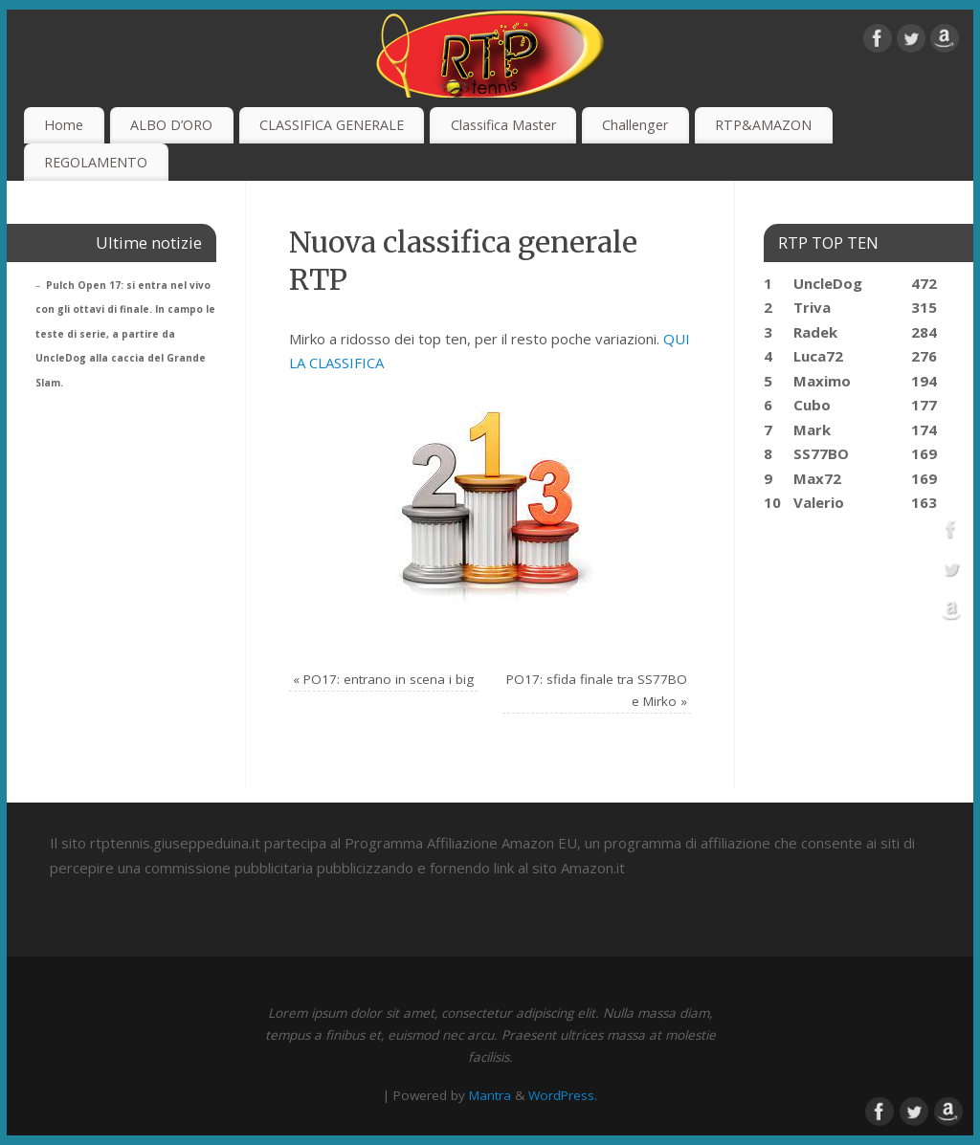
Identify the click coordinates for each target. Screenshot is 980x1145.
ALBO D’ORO (171, 125)
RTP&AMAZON (763, 125)
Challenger (635, 125)
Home (63, 125)
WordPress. (562, 1095)
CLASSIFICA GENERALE (331, 125)
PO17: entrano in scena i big (383, 679)
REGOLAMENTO (95, 162)
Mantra (490, 1095)
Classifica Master (503, 125)
